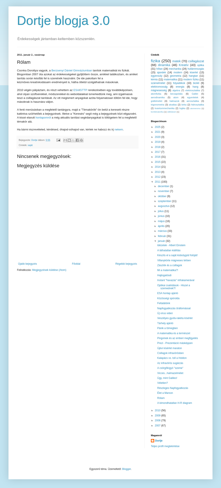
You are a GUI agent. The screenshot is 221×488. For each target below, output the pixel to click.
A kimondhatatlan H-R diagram (174, 402)
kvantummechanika (164, 108)
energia (180, 86)
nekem (119, 129)
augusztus (164, 206)
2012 (158, 176)
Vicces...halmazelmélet (170, 373)
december (164, 186)
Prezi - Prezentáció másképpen (175, 343)
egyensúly (156, 75)
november (164, 191)
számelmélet (158, 83)
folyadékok (179, 83)
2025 (158, 127)
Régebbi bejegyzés (126, 263)
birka (183, 104)
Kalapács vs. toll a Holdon (172, 358)
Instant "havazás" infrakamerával (175, 280)
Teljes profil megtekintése (165, 446)
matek (176, 61)
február (162, 236)
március (162, 231)
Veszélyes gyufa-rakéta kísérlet (175, 318)
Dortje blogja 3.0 (63, 20)
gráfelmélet (156, 101)
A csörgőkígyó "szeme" (170, 368)
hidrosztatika (197, 104)
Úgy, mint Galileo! (167, 378)
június (161, 216)
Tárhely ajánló (165, 323)
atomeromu (195, 108)
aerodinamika (158, 97)
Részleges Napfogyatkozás (172, 388)
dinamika (164, 65)
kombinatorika (157, 112)
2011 (158, 181)
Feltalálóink (163, 303)
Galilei (195, 93)
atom (175, 97)
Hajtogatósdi (164, 275)
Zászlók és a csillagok (169, 265)
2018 (158, 147)
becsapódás (176, 93)
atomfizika (156, 93)
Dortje (159, 440)
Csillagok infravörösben (170, 353)
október (162, 196)
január (162, 241)
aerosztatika (193, 101)
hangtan (193, 75)
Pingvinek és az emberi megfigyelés (177, 338)
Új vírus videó (165, 313)
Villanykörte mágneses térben (174, 260)
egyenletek (192, 97)
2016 (158, 156)
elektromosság (159, 86)
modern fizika (191, 79)
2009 (158, 415)
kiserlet (194, 72)
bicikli (196, 83)
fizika (155, 61)
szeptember (165, 201)
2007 (158, 425)
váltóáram (171, 112)
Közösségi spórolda (168, 298)
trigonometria (157, 104)
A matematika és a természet (173, 333)
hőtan (159, 68)
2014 (158, 166)
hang (195, 86)
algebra (176, 90)
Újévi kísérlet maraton (169, 348)
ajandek (161, 72)
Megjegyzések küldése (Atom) (49, 270)
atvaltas (173, 104)
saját (30, 145)
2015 (158, 161)
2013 (158, 171)
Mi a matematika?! (167, 270)
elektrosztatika (192, 90)
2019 (158, 141)
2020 (158, 137)
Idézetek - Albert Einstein (171, 245)
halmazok (174, 101)
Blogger (126, 469)
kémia (154, 79)
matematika (170, 79)
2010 (158, 410)
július (161, 211)
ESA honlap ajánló (167, 293)
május (161, 221)
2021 (158, 131)
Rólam (161, 398)
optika (200, 65)
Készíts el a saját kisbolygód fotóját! (177, 255)
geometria (175, 75)
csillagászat (196, 61)
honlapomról (43, 117)
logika (182, 108)
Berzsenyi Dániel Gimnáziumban (71, 70)
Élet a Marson (165, 392)
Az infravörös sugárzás (170, 363)
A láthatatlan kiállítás (168, 250)
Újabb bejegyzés (27, 263)
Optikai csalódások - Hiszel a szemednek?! (173, 287)
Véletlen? (162, 382)
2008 (158, 420)
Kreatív (184, 65)
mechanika (175, 68)
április (161, 226)
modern (178, 72)
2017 (158, 151)
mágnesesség (159, 90)
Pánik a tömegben (167, 328)
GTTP (83, 90)
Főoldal (76, 263)
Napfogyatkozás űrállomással (174, 308)
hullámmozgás (196, 68)
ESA (76, 90)
